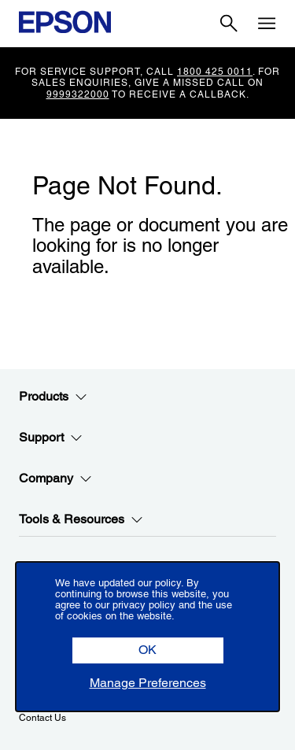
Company (55, 478)
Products (53, 396)
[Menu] (266, 23)
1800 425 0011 (215, 71)
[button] (147, 650)
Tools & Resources (81, 519)
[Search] (229, 23)
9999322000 (77, 94)
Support (51, 437)
